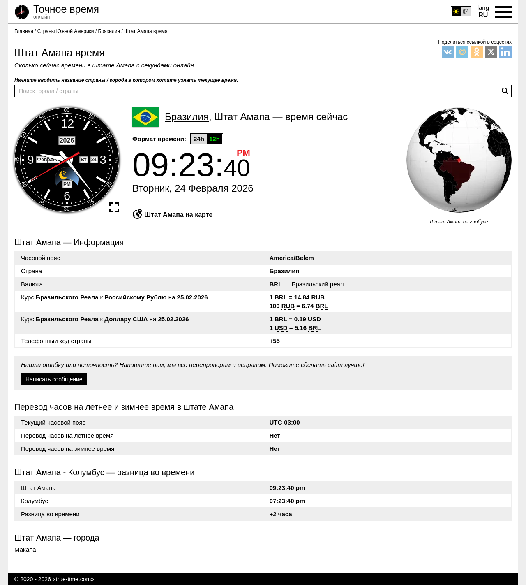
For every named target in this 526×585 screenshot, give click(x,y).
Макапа (25, 549)
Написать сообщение (54, 379)
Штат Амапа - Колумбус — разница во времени (104, 472)
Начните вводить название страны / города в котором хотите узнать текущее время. (126, 80)
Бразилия (285, 270)
